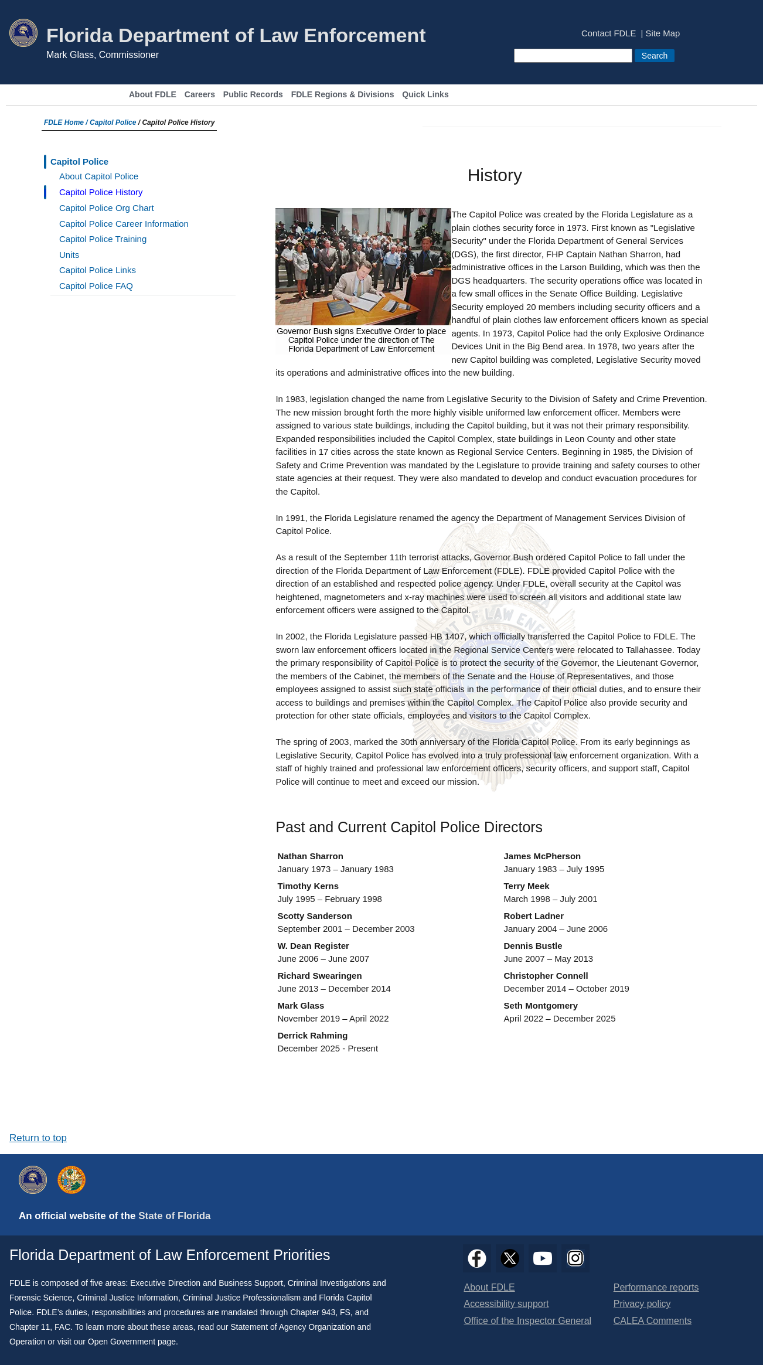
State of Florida (174, 1215)
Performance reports (656, 1287)
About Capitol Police (98, 176)
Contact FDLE (608, 34)
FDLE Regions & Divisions (342, 94)
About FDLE (152, 94)
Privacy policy (642, 1304)
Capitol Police (113, 122)
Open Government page (132, 1341)
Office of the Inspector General (528, 1321)
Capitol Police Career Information (124, 224)
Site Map (663, 34)
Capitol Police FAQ (96, 286)
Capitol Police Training (103, 239)
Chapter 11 (29, 1327)
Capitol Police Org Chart (106, 208)
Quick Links (425, 94)
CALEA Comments (653, 1321)
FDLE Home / (67, 122)
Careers (200, 94)
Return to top (38, 1137)
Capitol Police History (101, 192)
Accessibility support (506, 1304)
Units (69, 255)
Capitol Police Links (97, 270)
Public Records (253, 94)
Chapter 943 (312, 1312)
